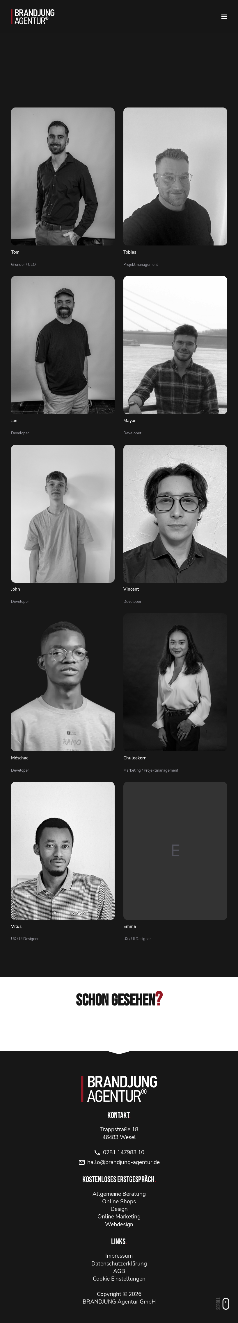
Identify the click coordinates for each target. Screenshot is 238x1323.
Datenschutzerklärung (119, 1264)
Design (119, 1209)
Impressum (119, 1256)
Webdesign (119, 1224)
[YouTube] (143, 1030)
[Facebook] (119, 1030)
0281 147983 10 (119, 1152)
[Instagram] (95, 1030)
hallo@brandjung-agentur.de (119, 1162)
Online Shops (119, 1201)
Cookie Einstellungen (119, 1279)
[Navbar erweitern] (224, 16)
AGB (119, 1271)
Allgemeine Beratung (119, 1194)
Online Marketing (119, 1216)
